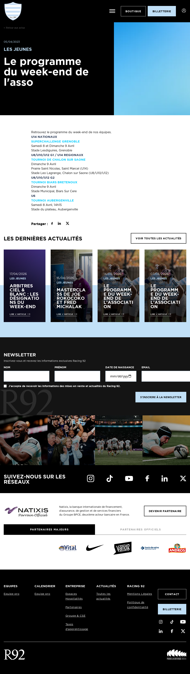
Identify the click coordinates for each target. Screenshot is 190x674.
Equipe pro (11, 594)
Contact (172, 594)
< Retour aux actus (14, 28)
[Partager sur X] (67, 224)
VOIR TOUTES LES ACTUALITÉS (158, 238)
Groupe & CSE (75, 616)
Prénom (60, 367)
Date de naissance (119, 367)
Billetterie (172, 609)
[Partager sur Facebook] (52, 224)
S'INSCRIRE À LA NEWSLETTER (160, 397)
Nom (7, 367)
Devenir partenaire (165, 511)
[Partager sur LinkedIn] (59, 224)
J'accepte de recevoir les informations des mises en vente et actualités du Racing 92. (64, 386)
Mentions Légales (139, 594)
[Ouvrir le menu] (112, 11)
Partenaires (73, 607)
